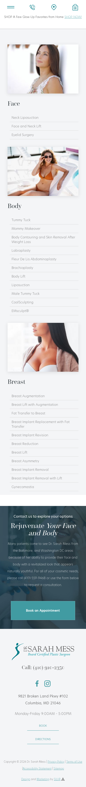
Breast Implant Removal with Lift (37, 478)
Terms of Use (74, 762)
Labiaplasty (21, 250)
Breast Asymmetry (25, 461)
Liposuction (21, 285)
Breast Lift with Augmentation (35, 404)
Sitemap (59, 768)
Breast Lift (19, 452)
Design (25, 779)
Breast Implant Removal (30, 469)
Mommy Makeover (26, 228)
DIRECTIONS (43, 739)
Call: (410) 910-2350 (43, 667)
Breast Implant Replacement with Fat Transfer (41, 424)
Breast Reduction (25, 443)
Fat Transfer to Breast (28, 413)
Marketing (43, 779)
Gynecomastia (23, 486)
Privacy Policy (56, 762)
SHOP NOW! (73, 17)
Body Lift (18, 276)
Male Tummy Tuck (25, 293)
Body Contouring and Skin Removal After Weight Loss (43, 239)
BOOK (43, 726)
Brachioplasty (22, 267)
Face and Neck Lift (26, 126)
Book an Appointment (43, 610)
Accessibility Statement (37, 768)
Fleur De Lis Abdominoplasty (34, 259)
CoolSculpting (22, 302)
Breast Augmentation (28, 396)
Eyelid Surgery (23, 134)
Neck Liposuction (25, 117)
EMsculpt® (20, 310)
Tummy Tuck (21, 220)
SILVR (57, 779)
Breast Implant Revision (30, 435)
